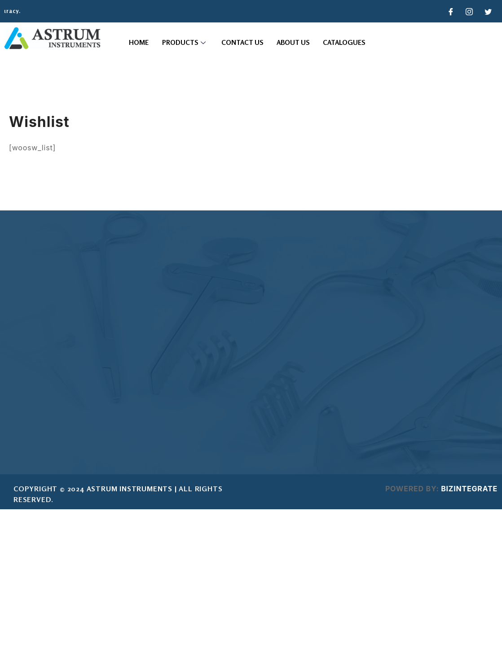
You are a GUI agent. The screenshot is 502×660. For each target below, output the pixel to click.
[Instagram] (469, 11)
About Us (293, 42)
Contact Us (242, 42)
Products (185, 42)
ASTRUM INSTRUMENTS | (132, 488)
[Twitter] (488, 11)
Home (139, 42)
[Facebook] (451, 11)
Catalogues (344, 42)
